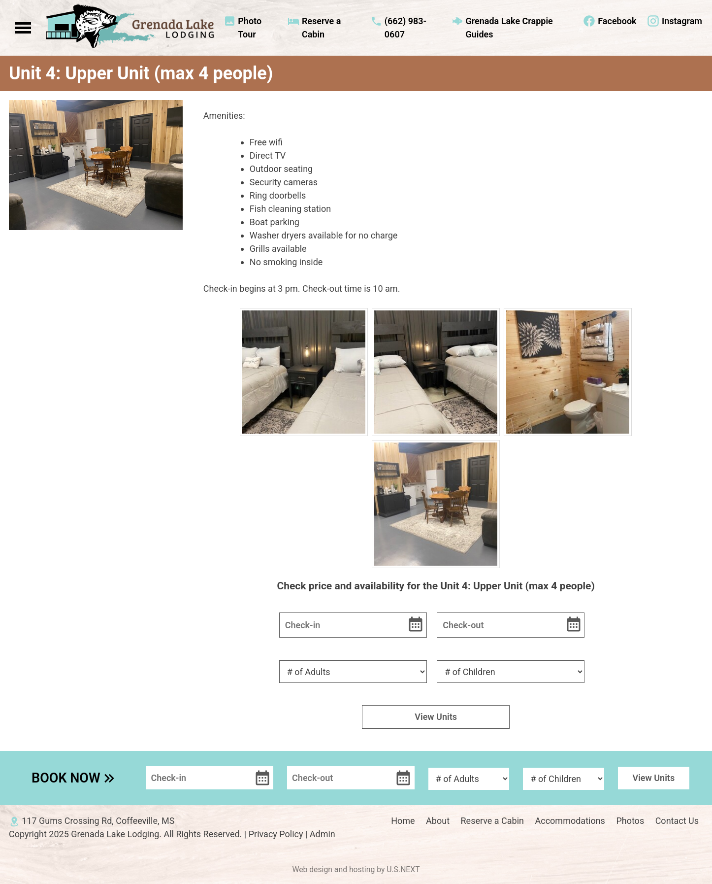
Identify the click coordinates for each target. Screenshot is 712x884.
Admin (322, 834)
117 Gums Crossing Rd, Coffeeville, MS (98, 821)
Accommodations (570, 821)
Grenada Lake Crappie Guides (508, 27)
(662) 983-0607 (405, 27)
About (438, 821)
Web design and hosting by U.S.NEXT (356, 869)
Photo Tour (249, 27)
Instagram (682, 21)
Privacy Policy (276, 834)
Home (403, 821)
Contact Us (677, 821)
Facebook (617, 21)
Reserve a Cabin (321, 27)
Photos (630, 821)
